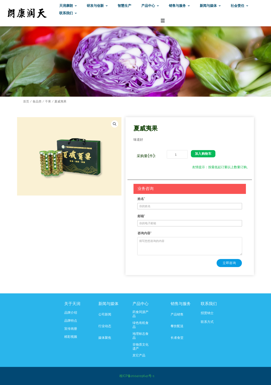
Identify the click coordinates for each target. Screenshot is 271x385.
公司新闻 (104, 314)
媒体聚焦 (104, 338)
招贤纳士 (207, 313)
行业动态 (104, 326)
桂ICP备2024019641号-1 (136, 376)
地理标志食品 (140, 336)
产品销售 (177, 314)
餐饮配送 (177, 326)
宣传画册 (70, 329)
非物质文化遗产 (140, 346)
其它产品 (138, 355)
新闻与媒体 (210, 6)
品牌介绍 (70, 312)
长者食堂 (177, 338)
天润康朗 (68, 6)
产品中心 (150, 6)
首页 (26, 101)
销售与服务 (179, 6)
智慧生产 (124, 6)
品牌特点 (70, 321)
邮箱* (141, 216)
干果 (48, 101)
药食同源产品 (140, 314)
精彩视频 (70, 337)
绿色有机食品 (140, 325)
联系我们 (68, 13)
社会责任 (239, 6)
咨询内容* (144, 233)
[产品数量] (177, 154)
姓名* (141, 199)
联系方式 (207, 322)
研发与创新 (97, 6)
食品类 (37, 101)
